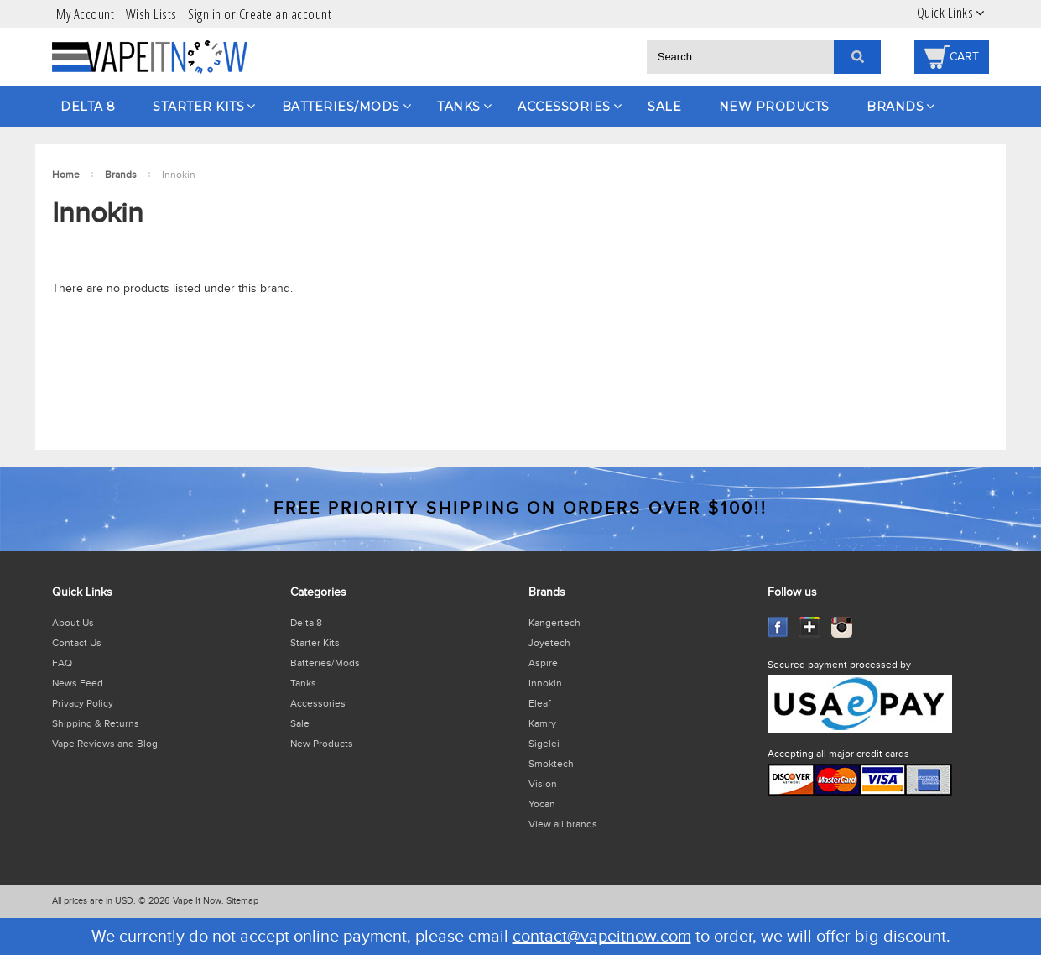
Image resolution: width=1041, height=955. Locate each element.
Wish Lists (151, 13)
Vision (542, 784)
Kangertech (554, 623)
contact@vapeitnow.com (602, 936)
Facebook (778, 627)
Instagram (841, 627)
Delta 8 (88, 106)
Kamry (542, 723)
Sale (664, 106)
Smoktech (551, 764)
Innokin (545, 683)
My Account (85, 13)
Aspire (543, 663)
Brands (895, 106)
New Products (774, 106)
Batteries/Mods (341, 106)
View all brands (562, 824)
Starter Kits (198, 106)
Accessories (564, 106)
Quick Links (945, 12)
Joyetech (549, 643)
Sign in (204, 13)
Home (66, 174)
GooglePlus (809, 627)
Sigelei (544, 743)
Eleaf (539, 703)
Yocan (541, 804)
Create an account (285, 13)
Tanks (459, 106)
